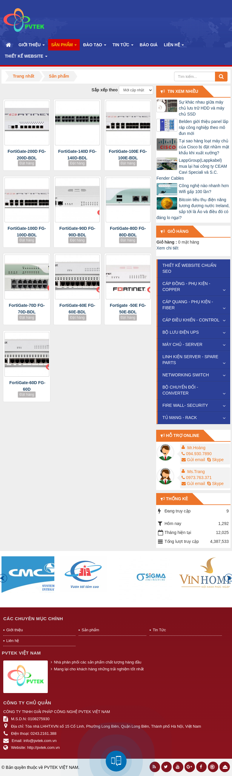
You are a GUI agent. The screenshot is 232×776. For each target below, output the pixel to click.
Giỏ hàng (178, 231)
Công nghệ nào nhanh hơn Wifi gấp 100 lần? (204, 188)
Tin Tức (159, 630)
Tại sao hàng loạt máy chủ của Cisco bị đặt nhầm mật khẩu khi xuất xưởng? (204, 146)
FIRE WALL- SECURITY (185, 405)
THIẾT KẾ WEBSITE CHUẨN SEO (189, 268)
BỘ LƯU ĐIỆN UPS (180, 332)
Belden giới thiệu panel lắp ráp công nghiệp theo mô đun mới (203, 127)
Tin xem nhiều (183, 91)
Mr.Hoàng (196, 447)
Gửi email (193, 459)
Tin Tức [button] (123, 46)
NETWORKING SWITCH (185, 374)
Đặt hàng (26, 163)
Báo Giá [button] (149, 44)
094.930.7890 (197, 453)
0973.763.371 (197, 477)
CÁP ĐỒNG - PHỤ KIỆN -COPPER (186, 286)
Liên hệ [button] (174, 46)
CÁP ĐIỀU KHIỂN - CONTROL (190, 320)
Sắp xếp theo (105, 89)
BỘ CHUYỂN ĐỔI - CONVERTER (180, 390)
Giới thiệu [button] (32, 46)
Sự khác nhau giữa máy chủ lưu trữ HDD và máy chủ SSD (201, 108)
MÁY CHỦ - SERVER (182, 344)
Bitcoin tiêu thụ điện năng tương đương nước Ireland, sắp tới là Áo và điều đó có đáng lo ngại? (193, 208)
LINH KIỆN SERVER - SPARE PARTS (190, 359)
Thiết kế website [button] (26, 58)
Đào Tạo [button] (94, 46)
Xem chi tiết (167, 248)
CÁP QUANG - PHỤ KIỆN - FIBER (187, 304)
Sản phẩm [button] (64, 46)
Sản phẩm (90, 630)
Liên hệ (12, 640)
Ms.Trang (196, 471)
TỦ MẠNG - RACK (179, 417)
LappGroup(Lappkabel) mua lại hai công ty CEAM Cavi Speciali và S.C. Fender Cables (191, 169)
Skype (215, 459)
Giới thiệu (14, 630)
